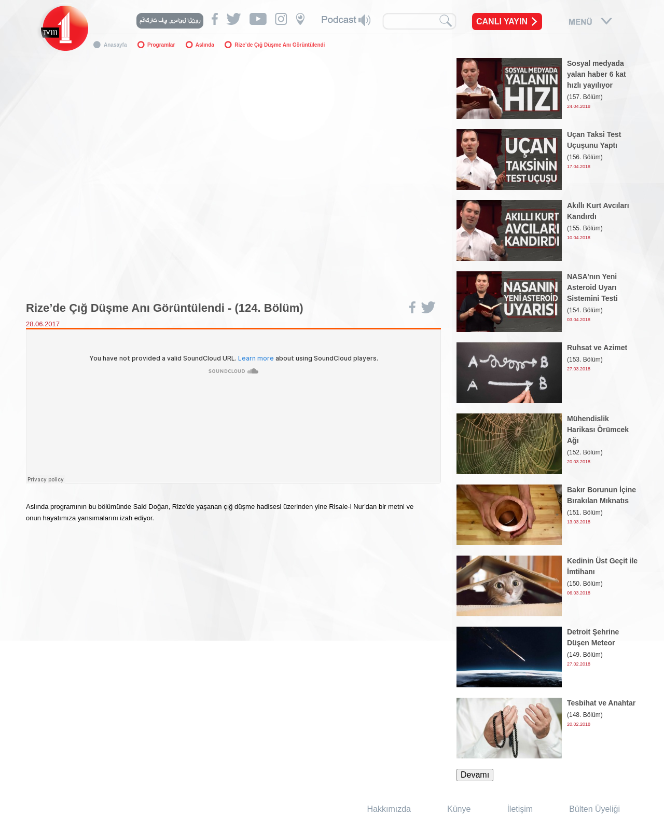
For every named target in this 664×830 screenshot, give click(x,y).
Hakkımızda (389, 809)
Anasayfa (115, 45)
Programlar (161, 45)
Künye (459, 809)
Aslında (205, 45)
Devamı (475, 774)
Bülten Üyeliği (594, 809)
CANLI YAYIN (502, 21)
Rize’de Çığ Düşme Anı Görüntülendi (279, 45)
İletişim (520, 809)
